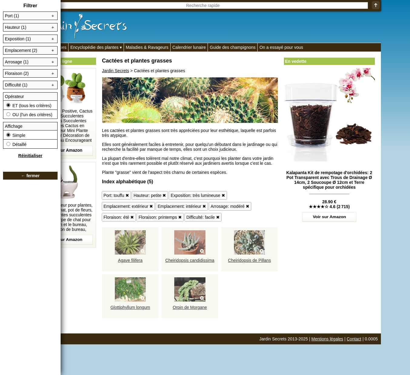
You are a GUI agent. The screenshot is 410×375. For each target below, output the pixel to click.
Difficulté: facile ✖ (203, 217)
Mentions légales (327, 338)
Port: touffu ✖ (116, 195)
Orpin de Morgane (190, 307)
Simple (15, 135)
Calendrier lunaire (189, 47)
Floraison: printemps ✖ (160, 217)
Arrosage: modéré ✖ (230, 206)
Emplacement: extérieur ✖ (128, 206)
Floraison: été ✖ (119, 217)
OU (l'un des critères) (29, 114)
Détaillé (16, 144)
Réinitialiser (30, 155)
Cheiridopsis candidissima (190, 260)
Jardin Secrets (115, 70)
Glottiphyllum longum (130, 307)
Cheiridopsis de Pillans (249, 260)
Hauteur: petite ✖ (150, 195)
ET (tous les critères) (29, 105)
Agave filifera (130, 260)
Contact (354, 338)
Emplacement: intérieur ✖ (182, 206)
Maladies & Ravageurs (147, 47)
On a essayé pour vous (281, 47)
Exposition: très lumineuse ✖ (198, 195)
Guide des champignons (232, 47)
